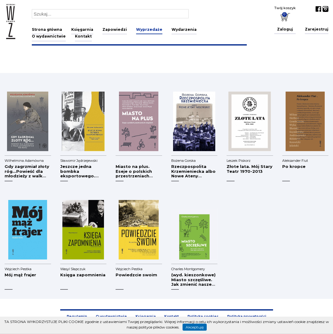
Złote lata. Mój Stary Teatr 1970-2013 (249, 169)
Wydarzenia (184, 29)
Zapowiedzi (114, 29)
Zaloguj (285, 29)
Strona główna (47, 29)
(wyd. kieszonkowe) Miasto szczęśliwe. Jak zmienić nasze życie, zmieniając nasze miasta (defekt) (193, 286)
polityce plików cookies (159, 327)
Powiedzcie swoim (136, 274)
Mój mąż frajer (20, 274)
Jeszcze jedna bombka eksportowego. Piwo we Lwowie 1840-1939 (78, 176)
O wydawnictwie (49, 36)
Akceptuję (195, 327)
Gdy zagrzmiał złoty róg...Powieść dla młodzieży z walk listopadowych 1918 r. (27, 176)
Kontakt (83, 36)
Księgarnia (82, 29)
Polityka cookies (203, 316)
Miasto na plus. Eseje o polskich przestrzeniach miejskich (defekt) (136, 173)
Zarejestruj (316, 29)
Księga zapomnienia (82, 274)
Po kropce (293, 166)
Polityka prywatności (246, 316)
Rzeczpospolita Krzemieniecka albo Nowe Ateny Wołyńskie (193, 173)
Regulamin (77, 316)
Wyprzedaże (149, 29)
